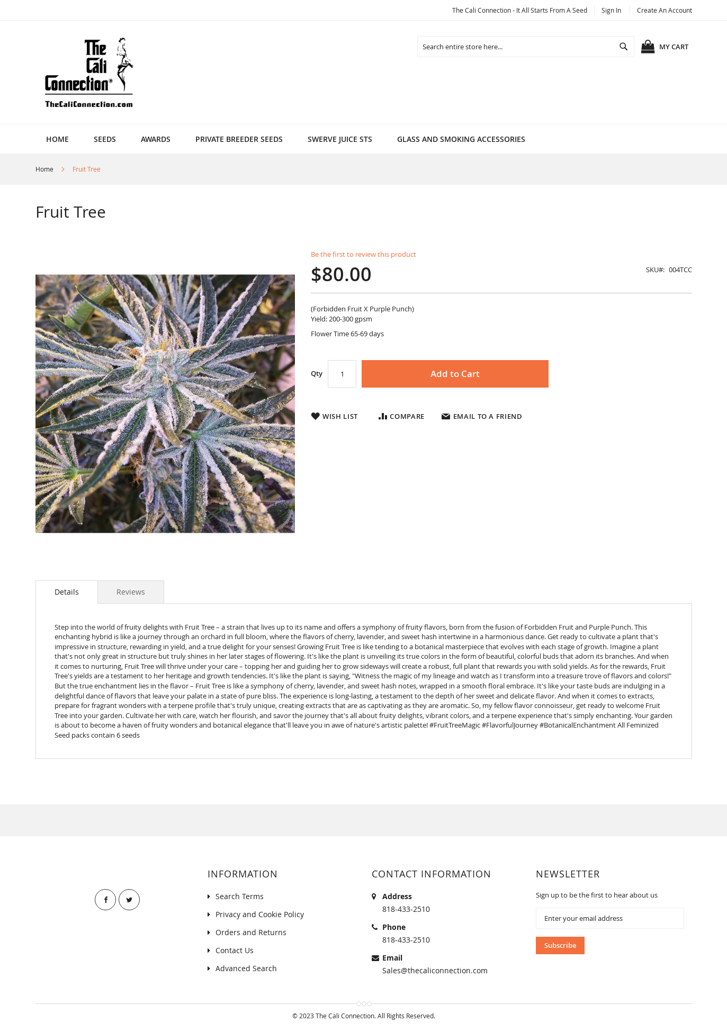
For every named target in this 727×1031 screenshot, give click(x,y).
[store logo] (88, 72)
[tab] (66, 592)
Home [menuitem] (57, 139)
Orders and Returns (251, 932)
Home (44, 169)
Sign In (611, 10)
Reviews (130, 592)
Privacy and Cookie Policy (260, 914)
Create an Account (664, 10)
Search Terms (240, 896)
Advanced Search (246, 968)
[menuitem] (105, 139)
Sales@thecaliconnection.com (435, 970)
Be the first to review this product (363, 254)
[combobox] (525, 46)
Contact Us (235, 950)
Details (67, 592)
